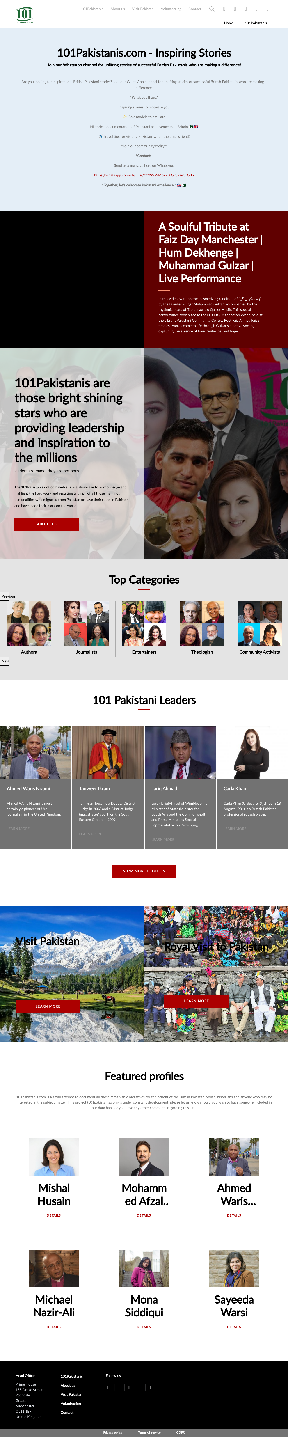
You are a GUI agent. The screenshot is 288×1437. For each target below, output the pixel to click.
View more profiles (144, 871)
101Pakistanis (92, 9)
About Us (47, 524)
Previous (5, 596)
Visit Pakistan (143, 9)
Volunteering (171, 9)
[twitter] (235, 9)
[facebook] (224, 9)
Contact (194, 9)
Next (5, 661)
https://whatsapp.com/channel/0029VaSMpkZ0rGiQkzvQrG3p (144, 175)
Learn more (18, 829)
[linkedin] (267, 9)
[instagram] (257, 9)
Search (212, 9)
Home (228, 23)
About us (117, 9)
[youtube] (246, 9)
